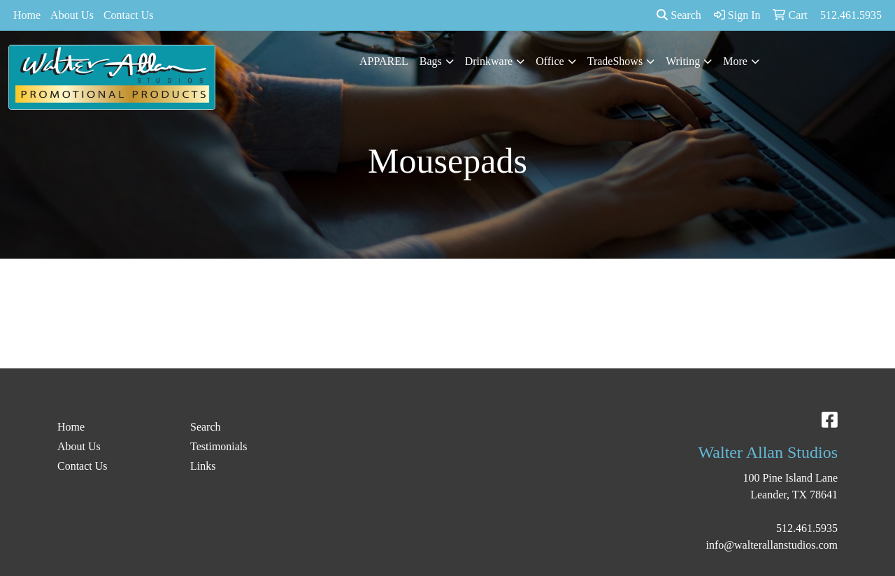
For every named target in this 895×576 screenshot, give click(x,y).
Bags (431, 61)
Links (202, 466)
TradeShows (615, 61)
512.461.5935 (807, 528)
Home (27, 15)
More (735, 61)
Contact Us (128, 15)
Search (679, 15)
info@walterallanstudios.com (772, 545)
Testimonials (219, 446)
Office (550, 61)
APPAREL (383, 61)
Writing (683, 61)
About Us (72, 15)
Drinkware (489, 61)
